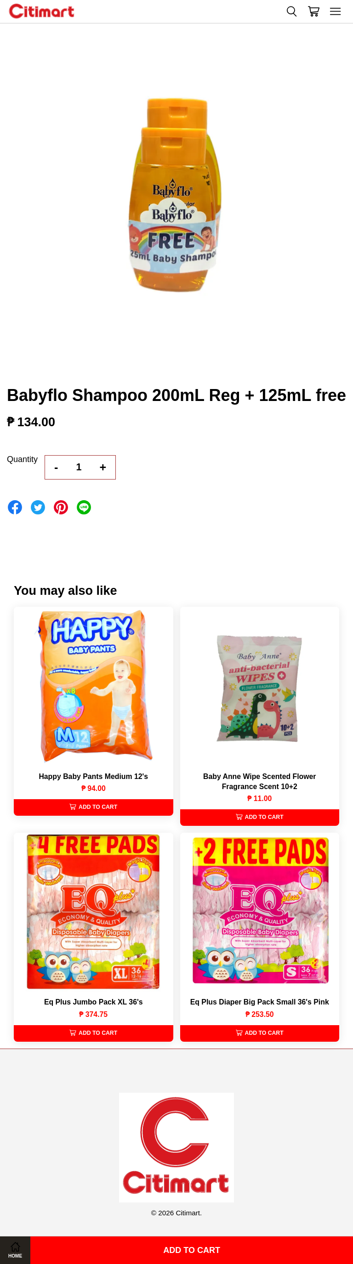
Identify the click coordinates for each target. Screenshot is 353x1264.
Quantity (22, 459)
